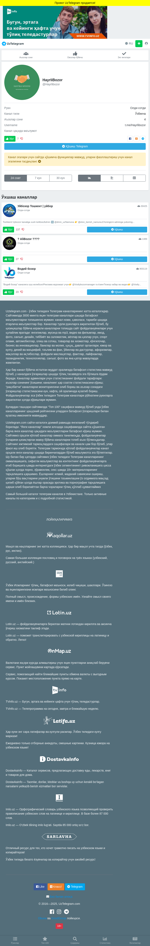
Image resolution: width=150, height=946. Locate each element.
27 (17, 259)
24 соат (16, 178)
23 (17, 292)
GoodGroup (58, 918)
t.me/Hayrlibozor (135, 125)
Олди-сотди (138, 108)
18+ (59, 926)
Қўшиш (75, 146)
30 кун (60, 178)
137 (18, 229)
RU (129, 43)
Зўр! (10, 138)
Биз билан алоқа (61, 896)
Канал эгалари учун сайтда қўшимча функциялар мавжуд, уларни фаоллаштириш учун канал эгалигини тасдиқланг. (70, 159)
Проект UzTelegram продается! (75, 2)
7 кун (38, 178)
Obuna (42, 918)
